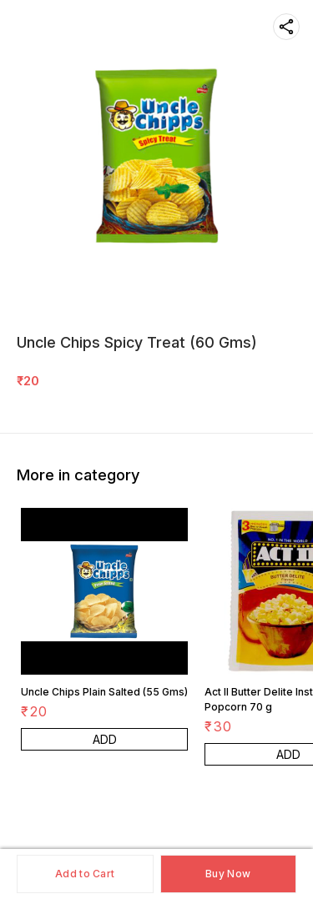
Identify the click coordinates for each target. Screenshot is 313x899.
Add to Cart (84, 873)
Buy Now (227, 873)
